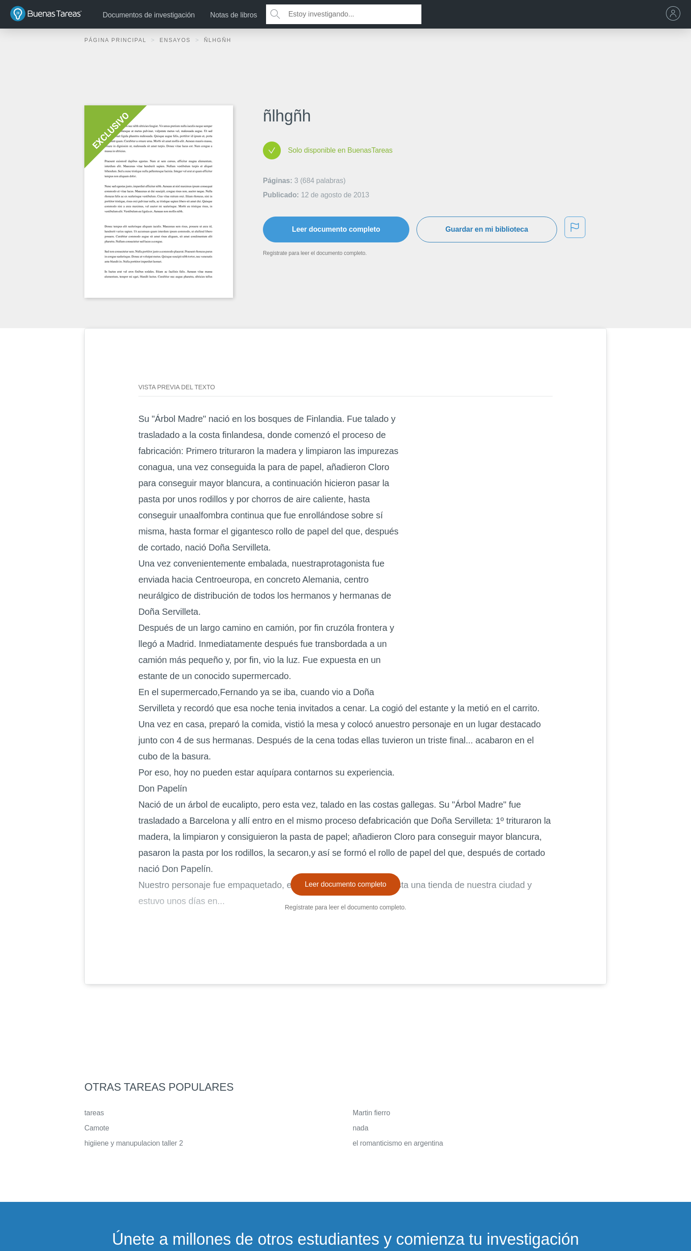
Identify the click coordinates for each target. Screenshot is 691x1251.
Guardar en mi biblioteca (486, 229)
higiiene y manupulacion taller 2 (133, 1143)
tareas (94, 1113)
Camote (96, 1128)
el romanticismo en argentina (398, 1143)
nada (360, 1128)
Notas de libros (233, 15)
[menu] (675, 14)
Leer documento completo (336, 229)
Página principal (116, 40)
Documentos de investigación (149, 15)
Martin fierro (371, 1113)
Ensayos (176, 40)
